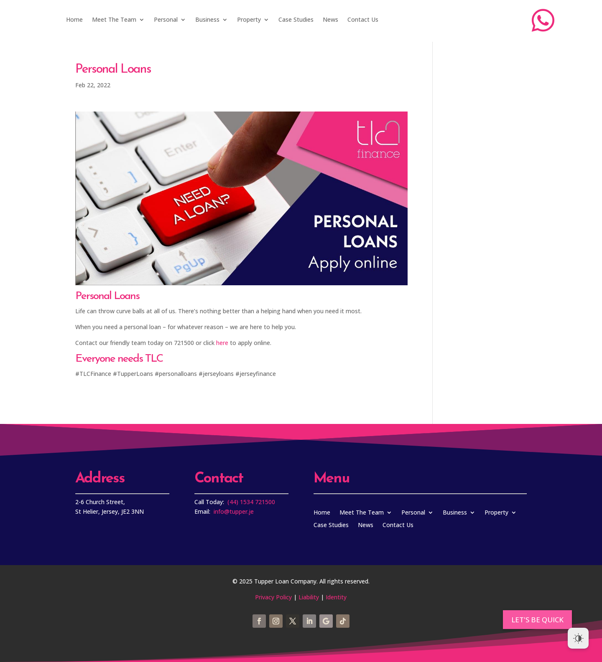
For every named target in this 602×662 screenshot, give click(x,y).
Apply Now (437, 20)
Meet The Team (114, 19)
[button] (537, 619)
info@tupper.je (234, 511)
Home (74, 19)
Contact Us (362, 19)
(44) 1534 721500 (251, 502)
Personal (166, 19)
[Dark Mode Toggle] (578, 638)
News (330, 19)
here (222, 343)
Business (207, 19)
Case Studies (296, 19)
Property (249, 19)
